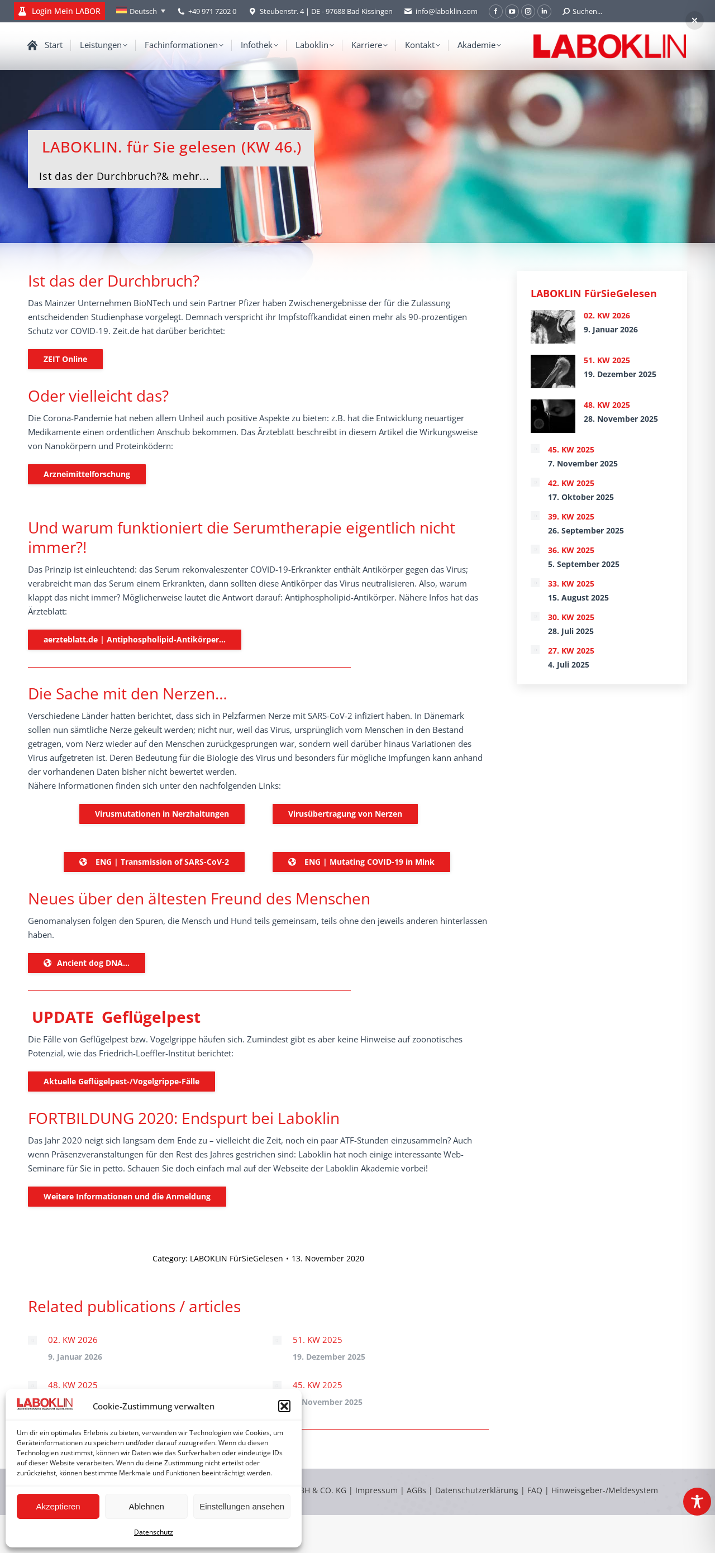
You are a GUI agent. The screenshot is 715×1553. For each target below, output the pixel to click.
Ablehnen (146, 1506)
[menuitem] (140, 11)
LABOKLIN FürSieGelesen (236, 1258)
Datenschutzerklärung (476, 1490)
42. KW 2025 (571, 483)
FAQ (534, 1490)
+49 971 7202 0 (212, 11)
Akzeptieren (58, 1506)
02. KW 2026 (73, 1339)
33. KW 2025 (571, 583)
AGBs (417, 1490)
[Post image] (32, 1340)
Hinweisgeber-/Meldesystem (604, 1490)
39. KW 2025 (571, 516)
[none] (140, 11)
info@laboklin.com (441, 11)
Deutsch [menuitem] (143, 11)
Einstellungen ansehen (241, 1506)
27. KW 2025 (571, 650)
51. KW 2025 (317, 1339)
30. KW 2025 (571, 617)
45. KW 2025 (317, 1384)
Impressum (376, 1490)
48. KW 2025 (73, 1384)
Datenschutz (153, 1532)
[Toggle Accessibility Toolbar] (697, 1502)
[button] (284, 1406)
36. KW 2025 (571, 550)
